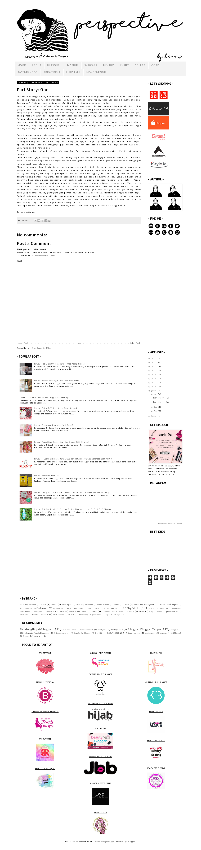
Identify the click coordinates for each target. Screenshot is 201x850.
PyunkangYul (58, 608)
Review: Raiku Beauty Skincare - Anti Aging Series (59, 364)
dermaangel (176, 608)
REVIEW (108, 65)
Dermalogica (67, 605)
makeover (119, 612)
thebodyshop (83, 614)
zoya (118, 614)
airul (97, 608)
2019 (154, 379)
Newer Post (23, 343)
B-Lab (22, 605)
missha (130, 611)
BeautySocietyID (86, 630)
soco (27, 636)
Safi (89, 608)
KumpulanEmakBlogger (82, 633)
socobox (44, 614)
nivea (141, 611)
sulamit (71, 614)
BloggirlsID (176, 630)
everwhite (50, 612)
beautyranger (150, 633)
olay (151, 612)
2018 (154, 383)
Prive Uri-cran (26, 608)
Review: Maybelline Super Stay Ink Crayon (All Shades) (61, 442)
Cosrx (53, 605)
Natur (163, 604)
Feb (156, 411)
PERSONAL (54, 65)
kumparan (163, 633)
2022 (154, 366)
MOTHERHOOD (28, 72)
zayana (108, 614)
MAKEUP (72, 65)
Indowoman (89, 605)
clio (150, 608)
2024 (154, 358)
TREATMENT (51, 72)
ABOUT (36, 65)
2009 (154, 391)
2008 (154, 416)
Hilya (78, 605)
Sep (156, 407)
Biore (43, 605)
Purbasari (42, 608)
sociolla (176, 633)
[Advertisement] (164, 293)
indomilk (72, 612)
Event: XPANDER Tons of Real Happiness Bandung (44, 397)
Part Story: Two (161, 398)
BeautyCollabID (70, 630)
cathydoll (131, 608)
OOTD (155, 65)
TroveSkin (99, 633)
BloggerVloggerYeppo (144, 629)
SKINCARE (90, 65)
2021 (154, 371)
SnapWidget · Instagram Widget (170, 523)
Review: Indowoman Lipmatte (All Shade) (53, 425)
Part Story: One (161, 402)
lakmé (93, 611)
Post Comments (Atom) (42, 348)
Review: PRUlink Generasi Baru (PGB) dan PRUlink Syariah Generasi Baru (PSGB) (73, 459)
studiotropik (58, 614)
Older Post (135, 343)
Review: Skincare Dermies (46, 476)
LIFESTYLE (73, 72)
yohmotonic (96, 614)
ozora (159, 612)
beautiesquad (114, 633)
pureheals (24, 614)
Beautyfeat (102, 630)
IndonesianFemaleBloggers (36, 633)
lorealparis (106, 612)
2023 (154, 362)
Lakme (126, 605)
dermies (27, 612)
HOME (22, 65)
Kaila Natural (103, 605)
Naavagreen (149, 605)
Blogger (131, 842)
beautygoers (134, 633)
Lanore (136, 605)
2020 (154, 375)
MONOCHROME (96, 72)
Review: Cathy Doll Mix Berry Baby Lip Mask (55, 408)
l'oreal (84, 612)
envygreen (38, 612)
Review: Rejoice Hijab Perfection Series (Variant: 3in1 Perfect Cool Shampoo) (73, 509)
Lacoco (116, 605)
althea (106, 608)
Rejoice (70, 608)
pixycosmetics (171, 612)
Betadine (32, 605)
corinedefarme (162, 608)
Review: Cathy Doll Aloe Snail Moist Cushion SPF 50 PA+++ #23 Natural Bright (72, 492)
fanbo (61, 611)
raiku (34, 614)
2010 (154, 387)
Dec (156, 394)
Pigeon (174, 605)
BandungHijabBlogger (36, 629)
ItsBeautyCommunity (61, 633)
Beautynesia (117, 630)
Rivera (80, 608)
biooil (116, 608)
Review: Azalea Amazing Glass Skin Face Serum (56, 381)
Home (79, 343)
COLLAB (140, 65)
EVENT (124, 65)
